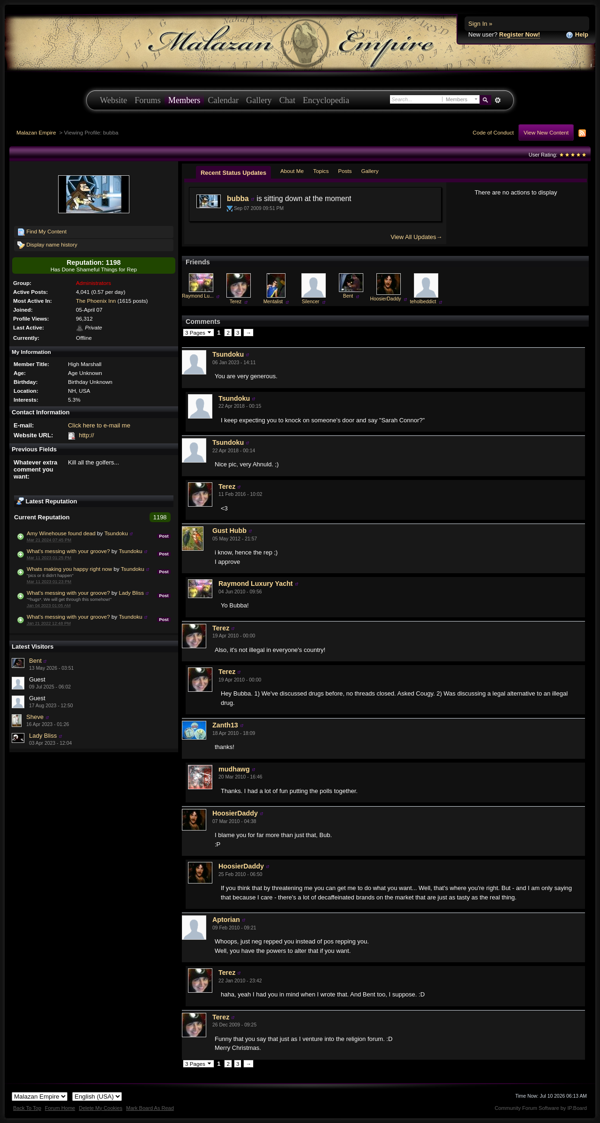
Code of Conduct (493, 132)
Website (113, 100)
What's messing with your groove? (68, 551)
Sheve (35, 716)
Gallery (259, 100)
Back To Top (27, 1108)
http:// (86, 435)
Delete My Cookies (100, 1108)
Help (577, 35)
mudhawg (234, 769)
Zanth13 (225, 725)
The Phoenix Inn (96, 301)
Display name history (47, 245)
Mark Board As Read (150, 1108)
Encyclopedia (326, 100)
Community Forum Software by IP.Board (541, 1108)
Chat (287, 100)
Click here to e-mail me (99, 425)
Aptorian (226, 919)
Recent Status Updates (233, 172)
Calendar (223, 100)
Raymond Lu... (198, 296)
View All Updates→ (416, 236)
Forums (148, 100)
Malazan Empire (36, 132)
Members (184, 100)
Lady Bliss (131, 593)
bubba (238, 198)
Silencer (311, 301)
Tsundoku (116, 533)
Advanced (497, 100)
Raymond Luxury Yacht (255, 583)
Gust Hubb (229, 530)
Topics (321, 171)
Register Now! (519, 34)
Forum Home (60, 1108)
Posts (345, 171)
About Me (292, 171)
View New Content (546, 132)
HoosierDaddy (385, 298)
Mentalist (273, 301)
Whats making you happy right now (69, 569)
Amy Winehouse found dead (61, 533)
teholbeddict (423, 301)
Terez (235, 301)
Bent (35, 660)
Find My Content (42, 232)
